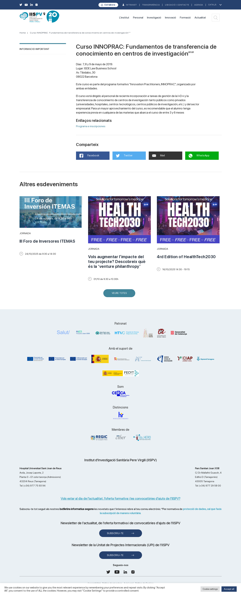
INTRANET (131, 5)
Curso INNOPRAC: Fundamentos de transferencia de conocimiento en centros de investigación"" (80, 33)
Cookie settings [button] (210, 589)
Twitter (124, 155)
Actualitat (200, 17)
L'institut (124, 17)
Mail (158, 155)
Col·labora (109, 5)
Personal (138, 17)
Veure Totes (120, 294)
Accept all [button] (229, 589)
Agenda (198, 5)
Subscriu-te (115, 533)
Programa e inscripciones (90, 126)
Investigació (154, 17)
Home (23, 33)
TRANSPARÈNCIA (151, 5)
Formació (185, 17)
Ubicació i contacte (177, 5)
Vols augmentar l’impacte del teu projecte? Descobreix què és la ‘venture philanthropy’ (116, 261)
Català (212, 5)
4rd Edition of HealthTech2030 (186, 256)
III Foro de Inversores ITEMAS (47, 241)
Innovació (170, 17)
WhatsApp (199, 156)
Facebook (89, 156)
